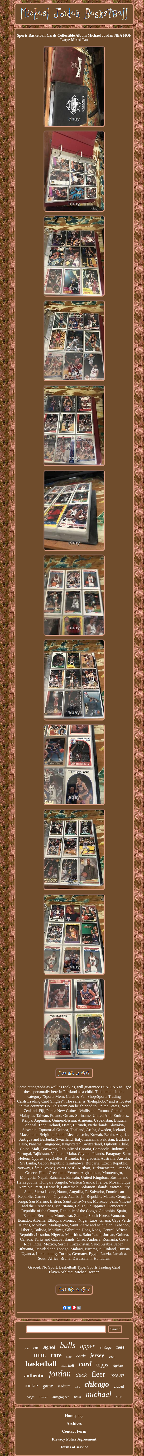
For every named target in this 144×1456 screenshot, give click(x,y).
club (35, 1348)
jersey (97, 1355)
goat (112, 1356)
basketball (41, 1364)
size (69, 1356)
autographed (61, 1397)
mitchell (67, 1366)
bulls (67, 1345)
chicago (97, 1384)
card (85, 1364)
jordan (60, 1373)
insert (43, 1397)
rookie (31, 1385)
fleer (98, 1374)
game (48, 1385)
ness (120, 1347)
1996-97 (117, 1376)
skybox (118, 1366)
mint (40, 1354)
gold (26, 1348)
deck (81, 1374)
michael (98, 1394)
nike (77, 1387)
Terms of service (74, 1447)
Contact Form (74, 1431)
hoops (30, 1397)
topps (102, 1365)
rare (56, 1355)
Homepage (74, 1415)
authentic (34, 1375)
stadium (64, 1386)
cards (81, 1356)
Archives (74, 1423)
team (77, 1397)
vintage (106, 1347)
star (119, 1397)
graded (119, 1386)
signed (49, 1347)
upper (87, 1346)
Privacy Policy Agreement (74, 1439)
